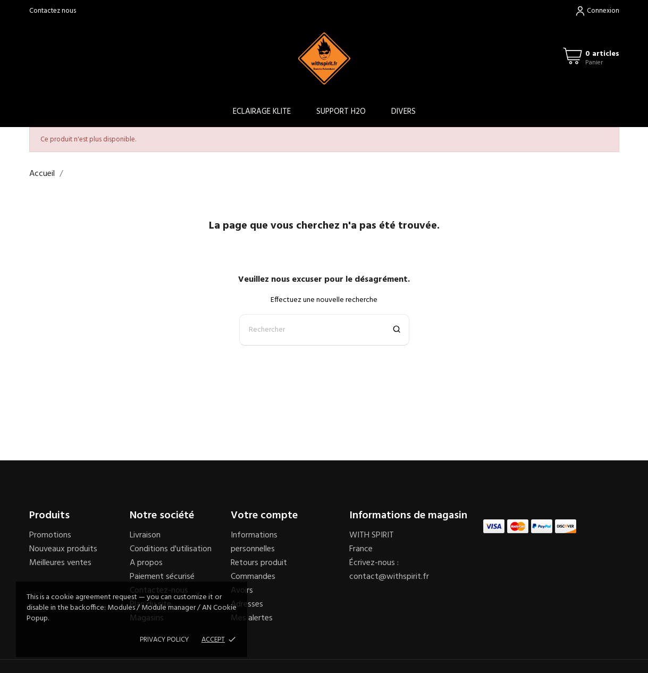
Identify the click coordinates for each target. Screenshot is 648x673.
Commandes (253, 577)
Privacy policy (164, 639)
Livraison (145, 535)
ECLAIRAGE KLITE (262, 111)
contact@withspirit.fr (389, 577)
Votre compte (264, 515)
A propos (146, 563)
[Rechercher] (324, 330)
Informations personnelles (254, 542)
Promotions (50, 535)
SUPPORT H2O (341, 111)
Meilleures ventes (60, 563)
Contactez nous (52, 10)
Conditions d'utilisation (171, 549)
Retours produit (259, 563)
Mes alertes (252, 618)
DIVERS (403, 111)
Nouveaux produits (63, 549)
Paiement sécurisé (162, 577)
